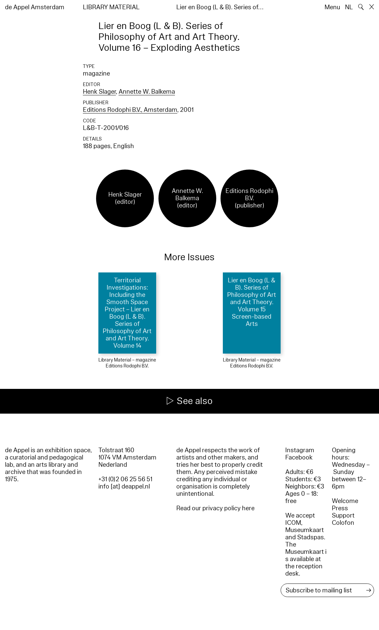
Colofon (343, 523)
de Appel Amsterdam (34, 7)
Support (343, 515)
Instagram (299, 450)
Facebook (299, 457)
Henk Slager (99, 91)
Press (340, 508)
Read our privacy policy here (215, 508)
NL (349, 7)
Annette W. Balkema (147, 91)
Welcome (345, 501)
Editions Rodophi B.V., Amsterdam (130, 110)
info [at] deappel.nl (124, 486)
